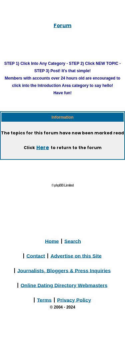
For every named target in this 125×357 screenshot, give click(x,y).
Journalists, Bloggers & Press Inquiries (64, 270)
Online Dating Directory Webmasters (64, 285)
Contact (35, 255)
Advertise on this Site (75, 255)
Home (52, 241)
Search (72, 241)
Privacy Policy (74, 300)
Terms (44, 300)
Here (42, 147)
